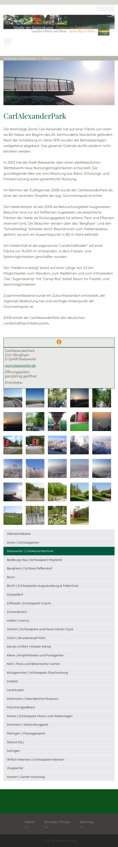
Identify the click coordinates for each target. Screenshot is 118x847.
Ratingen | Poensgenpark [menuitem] (26, 733)
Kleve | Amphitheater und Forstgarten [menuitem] (35, 655)
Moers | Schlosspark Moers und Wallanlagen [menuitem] (40, 716)
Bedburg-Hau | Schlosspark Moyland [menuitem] (34, 560)
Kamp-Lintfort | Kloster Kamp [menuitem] (29, 646)
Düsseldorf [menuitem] (15, 594)
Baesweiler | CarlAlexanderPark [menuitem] (30, 551)
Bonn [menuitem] (11, 577)
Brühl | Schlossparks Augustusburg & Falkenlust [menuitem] (42, 585)
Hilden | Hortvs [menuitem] (18, 620)
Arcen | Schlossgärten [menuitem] (23, 542)
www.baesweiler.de (20, 366)
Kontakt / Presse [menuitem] (57, 822)
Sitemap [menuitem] (86, 822)
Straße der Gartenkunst (19, 58)
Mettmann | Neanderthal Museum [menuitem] (32, 698)
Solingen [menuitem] (13, 750)
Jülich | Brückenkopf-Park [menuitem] (26, 638)
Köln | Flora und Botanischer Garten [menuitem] (33, 664)
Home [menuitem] (30, 822)
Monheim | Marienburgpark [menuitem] (27, 724)
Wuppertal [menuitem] (15, 768)
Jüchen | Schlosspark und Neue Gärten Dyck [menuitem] (40, 629)
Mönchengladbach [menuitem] (21, 707)
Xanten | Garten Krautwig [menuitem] (26, 777)
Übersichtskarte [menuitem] (19, 533)
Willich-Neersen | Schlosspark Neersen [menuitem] (35, 759)
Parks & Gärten (53, 58)
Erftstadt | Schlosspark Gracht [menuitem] (29, 603)
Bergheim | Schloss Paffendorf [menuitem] (29, 568)
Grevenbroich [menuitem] (17, 612)
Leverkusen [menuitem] (15, 690)
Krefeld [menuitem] (12, 681)
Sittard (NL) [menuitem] (15, 742)
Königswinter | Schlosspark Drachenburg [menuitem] (37, 672)
